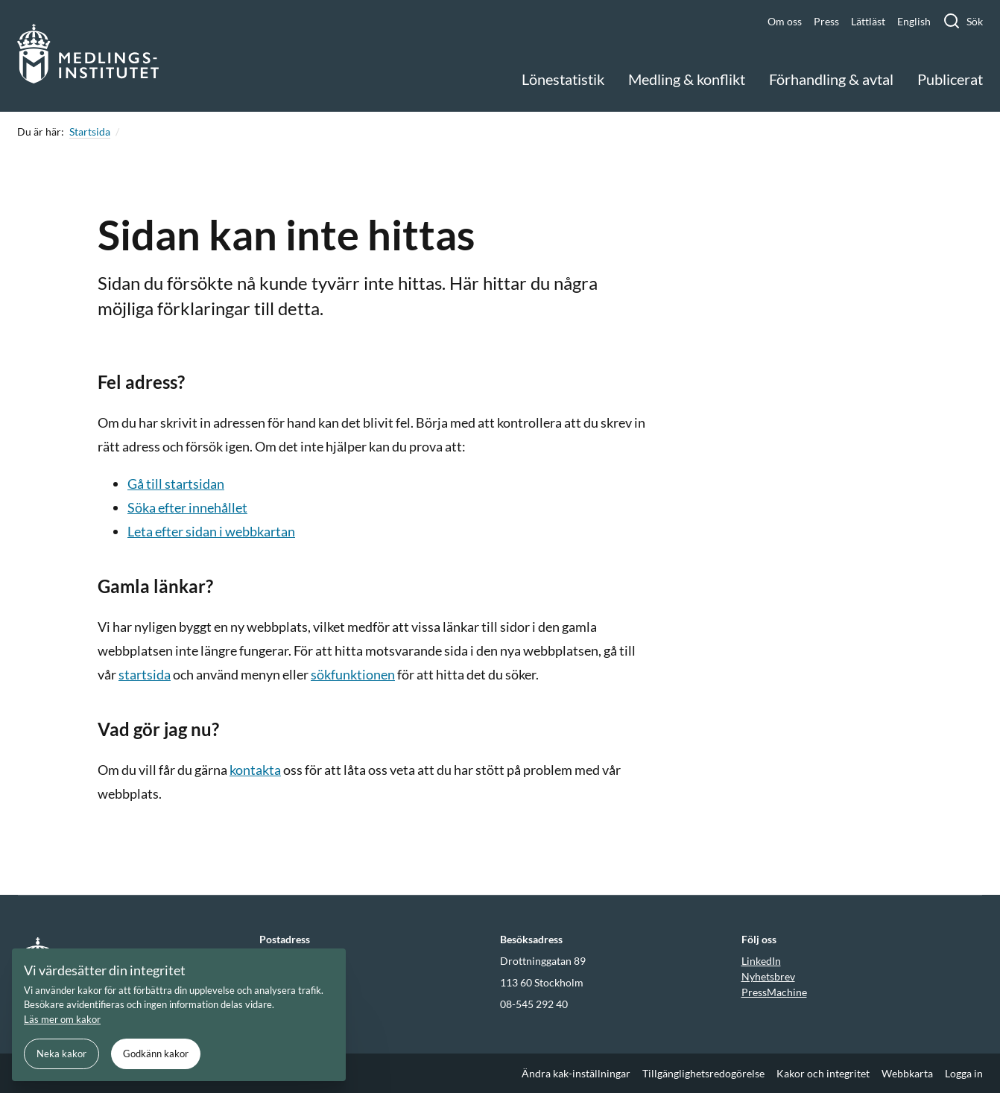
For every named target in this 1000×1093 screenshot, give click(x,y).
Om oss (785, 21)
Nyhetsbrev (768, 976)
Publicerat (950, 79)
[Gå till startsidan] (88, 56)
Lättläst (868, 21)
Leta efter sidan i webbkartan (211, 531)
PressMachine (774, 992)
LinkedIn (761, 960)
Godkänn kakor (156, 1053)
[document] (179, 1014)
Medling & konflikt (686, 79)
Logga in (964, 1073)
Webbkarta (907, 1073)
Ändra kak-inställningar (576, 1074)
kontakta (255, 769)
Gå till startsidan (175, 483)
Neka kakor (61, 1053)
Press (826, 21)
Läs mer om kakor (62, 1019)
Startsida (89, 131)
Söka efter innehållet (187, 507)
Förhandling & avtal (831, 79)
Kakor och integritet (823, 1073)
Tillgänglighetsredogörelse (703, 1073)
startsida (144, 674)
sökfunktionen (353, 674)
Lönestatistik (563, 79)
